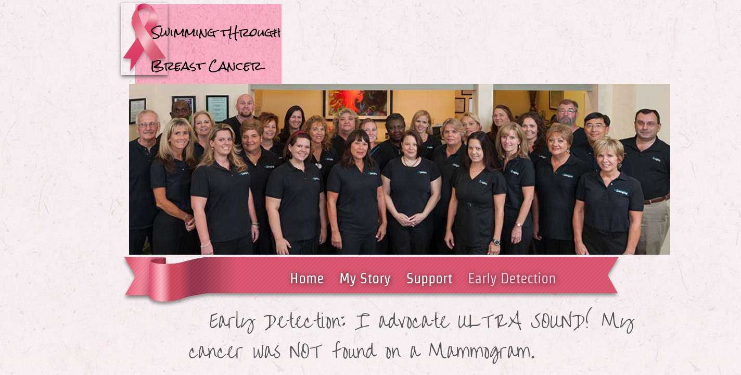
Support (429, 278)
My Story (365, 278)
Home (307, 278)
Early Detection (512, 278)
